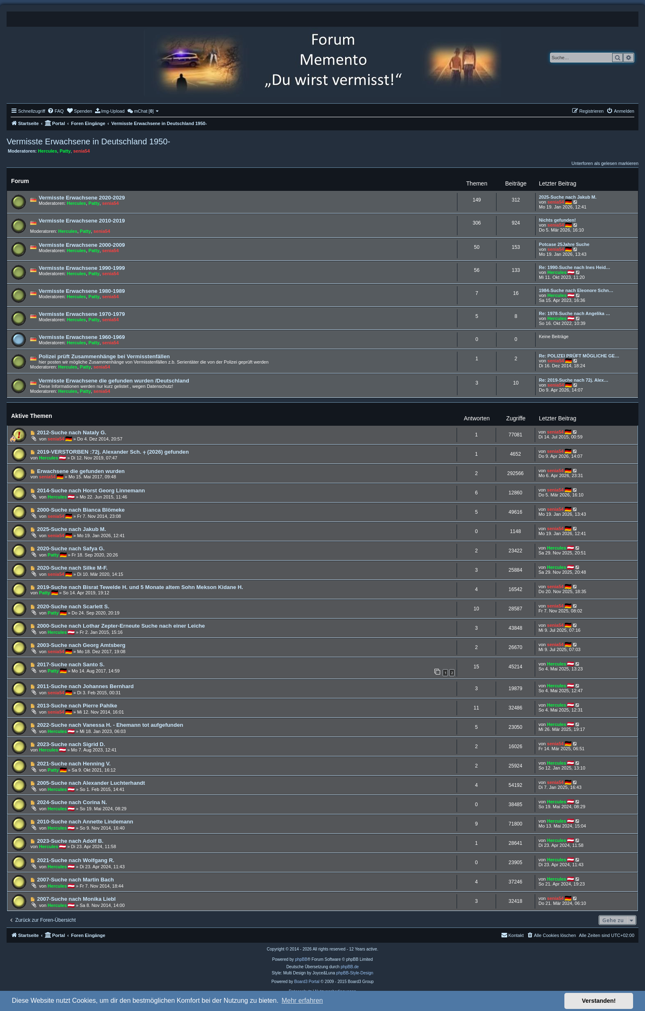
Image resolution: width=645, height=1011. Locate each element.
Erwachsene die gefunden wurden (81, 471)
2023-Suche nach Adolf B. (70, 841)
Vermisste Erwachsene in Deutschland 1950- (88, 141)
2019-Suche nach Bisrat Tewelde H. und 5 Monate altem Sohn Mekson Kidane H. (140, 587)
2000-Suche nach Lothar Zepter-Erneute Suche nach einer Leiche (121, 626)
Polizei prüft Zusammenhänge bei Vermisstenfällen (104, 356)
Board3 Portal (306, 981)
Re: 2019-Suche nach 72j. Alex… (573, 380)
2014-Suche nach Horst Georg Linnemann (91, 490)
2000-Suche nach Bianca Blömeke (81, 510)
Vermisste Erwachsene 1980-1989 (82, 291)
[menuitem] (55, 111)
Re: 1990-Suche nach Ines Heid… (574, 267)
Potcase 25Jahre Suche (564, 244)
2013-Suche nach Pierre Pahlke (77, 706)
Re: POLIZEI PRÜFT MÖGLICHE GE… (579, 355)
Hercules (47, 150)
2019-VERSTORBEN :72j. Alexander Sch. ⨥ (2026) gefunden (113, 452)
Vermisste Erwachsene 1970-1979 (82, 314)
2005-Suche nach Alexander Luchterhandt (91, 783)
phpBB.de (350, 967)
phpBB (301, 959)
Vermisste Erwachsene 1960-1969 (82, 337)
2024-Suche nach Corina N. (72, 802)
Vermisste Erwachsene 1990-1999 (82, 268)
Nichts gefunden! (557, 220)
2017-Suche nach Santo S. (70, 664)
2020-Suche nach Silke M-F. (72, 568)
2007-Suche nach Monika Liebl (76, 899)
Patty (65, 150)
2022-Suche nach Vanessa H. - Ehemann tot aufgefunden (110, 725)
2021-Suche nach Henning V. (74, 764)
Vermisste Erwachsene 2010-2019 (82, 221)
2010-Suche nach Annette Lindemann (85, 822)
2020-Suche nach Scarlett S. (73, 606)
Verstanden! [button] (599, 1000)
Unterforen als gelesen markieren (604, 163)
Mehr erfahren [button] (302, 1000)
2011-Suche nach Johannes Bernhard (85, 686)
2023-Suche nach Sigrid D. (71, 744)
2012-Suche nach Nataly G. (72, 432)
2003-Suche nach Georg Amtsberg (81, 645)
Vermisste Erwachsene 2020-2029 (82, 198)
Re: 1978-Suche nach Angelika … (574, 313)
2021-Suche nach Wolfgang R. (75, 860)
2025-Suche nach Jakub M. (567, 197)
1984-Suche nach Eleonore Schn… (576, 290)
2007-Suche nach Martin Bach (75, 880)
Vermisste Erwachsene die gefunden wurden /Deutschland (114, 381)
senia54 (81, 150)
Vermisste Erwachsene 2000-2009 (82, 245)
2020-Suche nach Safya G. (70, 548)
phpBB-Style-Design (354, 973)
